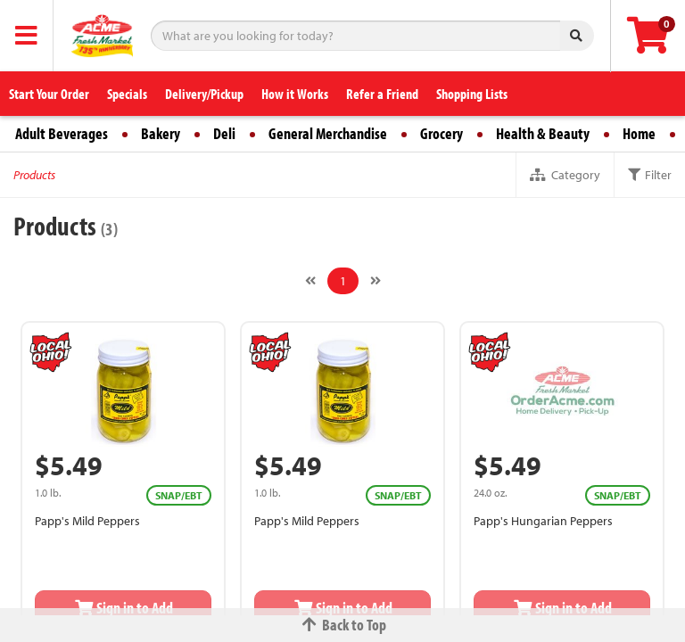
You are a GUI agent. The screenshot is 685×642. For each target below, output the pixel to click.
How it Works (294, 94)
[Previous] (310, 281)
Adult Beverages (61, 133)
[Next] (375, 281)
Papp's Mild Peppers (87, 521)
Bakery (160, 133)
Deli (224, 133)
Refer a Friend (382, 94)
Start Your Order (49, 94)
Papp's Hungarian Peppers (543, 521)
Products (34, 175)
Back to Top (342, 624)
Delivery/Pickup (204, 94)
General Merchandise (327, 133)
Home (639, 133)
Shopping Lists (472, 94)
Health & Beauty (543, 133)
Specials (127, 94)
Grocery (441, 133)
